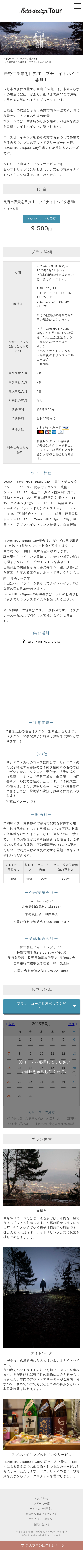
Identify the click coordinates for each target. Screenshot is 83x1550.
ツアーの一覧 (42, 1503)
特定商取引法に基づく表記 (42, 1514)
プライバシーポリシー (41, 1519)
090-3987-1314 (58, 922)
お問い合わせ (42, 1524)
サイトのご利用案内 (42, 1508)
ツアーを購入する (29, 58)
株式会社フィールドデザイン (51, 1531)
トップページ (10, 58)
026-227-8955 (58, 970)
